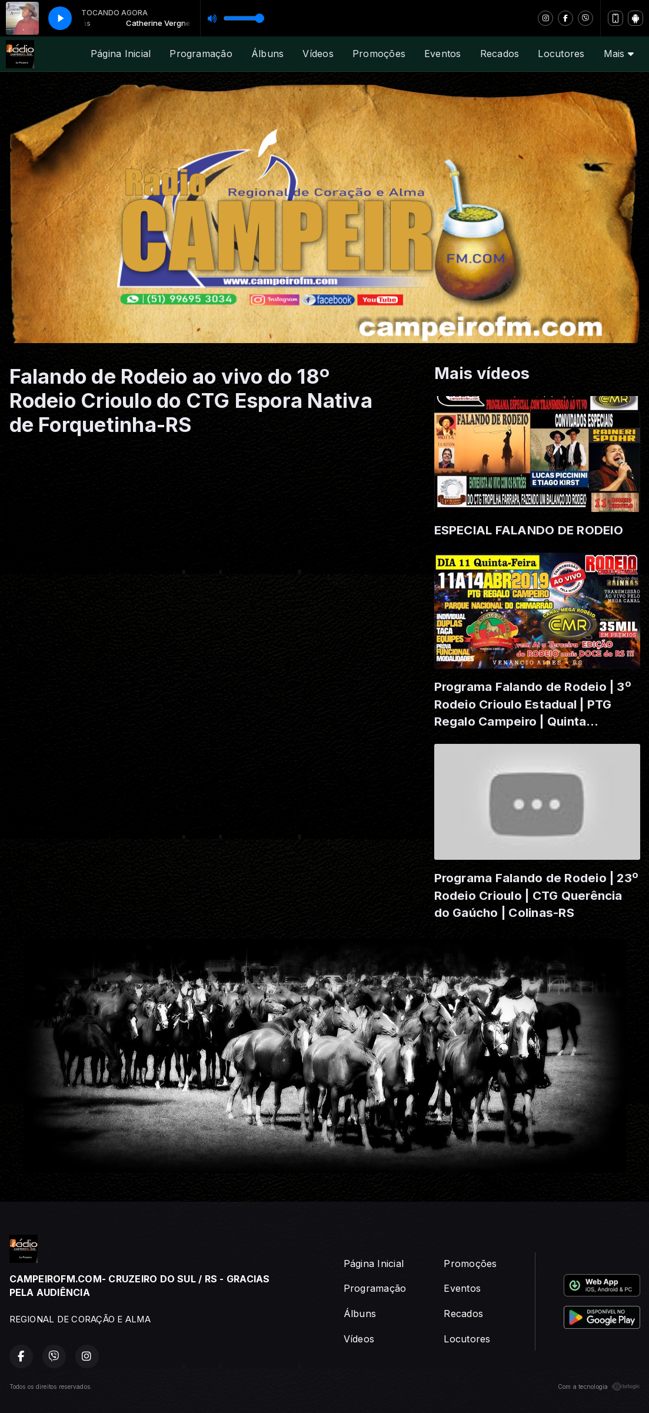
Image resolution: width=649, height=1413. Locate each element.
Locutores (561, 53)
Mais (619, 53)
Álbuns (267, 53)
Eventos (442, 53)
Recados (500, 53)
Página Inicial (121, 53)
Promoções (378, 53)
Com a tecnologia (599, 1386)
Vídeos (317, 53)
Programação (200, 53)
